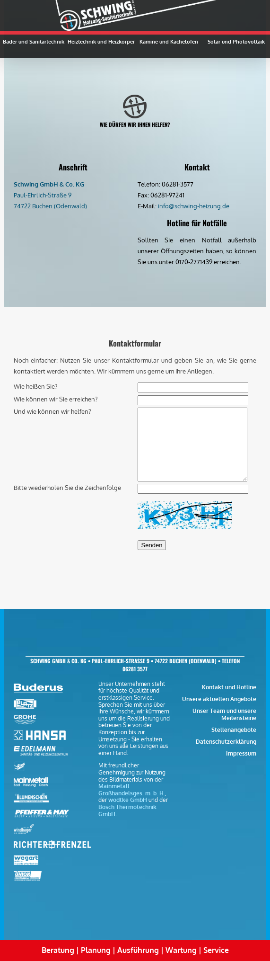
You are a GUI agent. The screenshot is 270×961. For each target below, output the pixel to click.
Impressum (241, 753)
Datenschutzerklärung (226, 741)
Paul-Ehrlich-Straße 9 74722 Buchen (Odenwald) (50, 195)
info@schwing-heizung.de (193, 206)
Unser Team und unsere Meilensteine (224, 714)
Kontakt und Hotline (229, 687)
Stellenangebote (233, 729)
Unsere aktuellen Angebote (219, 699)
